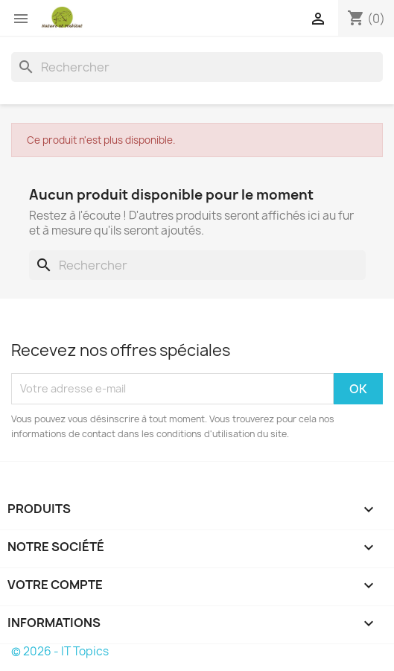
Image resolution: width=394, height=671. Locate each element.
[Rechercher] (197, 67)
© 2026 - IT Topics (60, 651)
